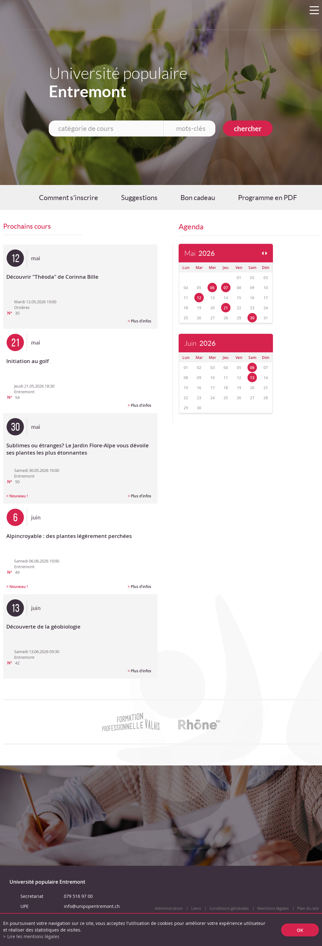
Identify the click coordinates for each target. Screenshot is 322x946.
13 (252, 377)
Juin (200, 343)
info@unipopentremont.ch (92, 906)
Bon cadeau (197, 197)
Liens (196, 908)
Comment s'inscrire (68, 197)
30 (252, 318)
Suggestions (139, 197)
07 (226, 287)
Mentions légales (273, 908)
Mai (199, 253)
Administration (169, 908)
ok (300, 930)
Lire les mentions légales (33, 936)
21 (226, 308)
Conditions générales (229, 908)
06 (212, 287)
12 (199, 297)
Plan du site (308, 908)
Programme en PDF (267, 197)
